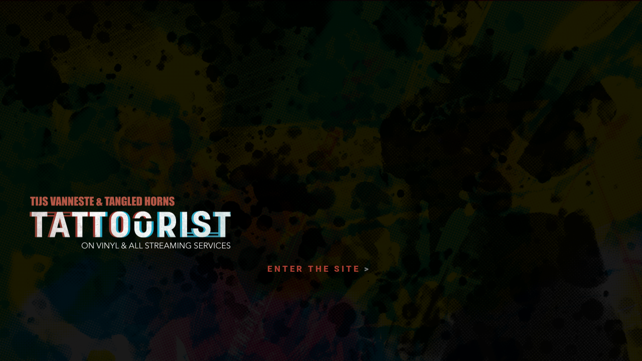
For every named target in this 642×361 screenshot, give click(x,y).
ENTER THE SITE (313, 269)
